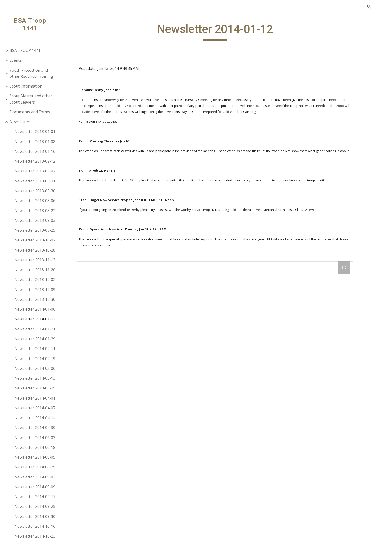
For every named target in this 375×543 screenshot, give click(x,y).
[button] (369, 6)
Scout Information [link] (26, 86)
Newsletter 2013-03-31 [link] (34, 181)
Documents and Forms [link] (30, 112)
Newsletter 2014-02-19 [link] (34, 358)
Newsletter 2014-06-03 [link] (34, 437)
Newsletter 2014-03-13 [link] (34, 378)
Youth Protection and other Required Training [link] (31, 73)
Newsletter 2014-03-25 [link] (34, 388)
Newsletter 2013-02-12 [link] (34, 161)
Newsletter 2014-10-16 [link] (34, 526)
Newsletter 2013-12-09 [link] (34, 289)
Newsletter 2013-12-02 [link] (34, 279)
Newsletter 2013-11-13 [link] (34, 260)
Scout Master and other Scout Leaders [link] (31, 98)
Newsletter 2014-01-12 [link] (34, 319)
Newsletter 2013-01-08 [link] (34, 141)
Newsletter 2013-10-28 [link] (34, 250)
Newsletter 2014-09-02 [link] (34, 477)
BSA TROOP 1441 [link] (25, 50)
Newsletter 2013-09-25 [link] (34, 230)
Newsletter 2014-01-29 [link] (34, 338)
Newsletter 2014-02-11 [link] (34, 348)
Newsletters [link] (20, 121)
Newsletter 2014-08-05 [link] (34, 457)
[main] (217, 31)
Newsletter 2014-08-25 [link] (34, 467)
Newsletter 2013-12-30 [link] (34, 299)
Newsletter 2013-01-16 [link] (34, 151)
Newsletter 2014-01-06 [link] (34, 309)
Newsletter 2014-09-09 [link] (34, 486)
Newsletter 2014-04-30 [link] (34, 427)
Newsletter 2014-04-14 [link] (34, 417)
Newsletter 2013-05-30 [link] (34, 190)
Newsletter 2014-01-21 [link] (34, 329)
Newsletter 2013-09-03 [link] (34, 220)
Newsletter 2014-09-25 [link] (34, 506)
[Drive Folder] (217, 399)
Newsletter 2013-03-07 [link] (34, 171)
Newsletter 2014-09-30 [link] (34, 516)
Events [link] (16, 60)
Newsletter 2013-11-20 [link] (34, 269)
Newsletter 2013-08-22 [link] (34, 210)
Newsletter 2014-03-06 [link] (34, 368)
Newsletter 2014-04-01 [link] (34, 398)
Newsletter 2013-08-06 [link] (34, 200)
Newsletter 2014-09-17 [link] (34, 496)
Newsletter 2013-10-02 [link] (34, 240)
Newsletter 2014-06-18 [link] (34, 447)
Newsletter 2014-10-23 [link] (34, 536)
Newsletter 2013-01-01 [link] (34, 131)
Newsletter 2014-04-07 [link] (34, 408)
